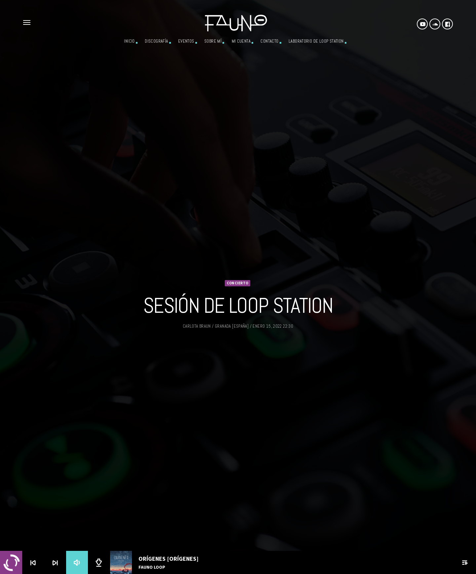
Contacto (269, 41)
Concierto (237, 273)
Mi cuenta (241, 41)
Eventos (186, 41)
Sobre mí (212, 41)
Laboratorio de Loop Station (316, 41)
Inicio (129, 41)
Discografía (156, 41)
